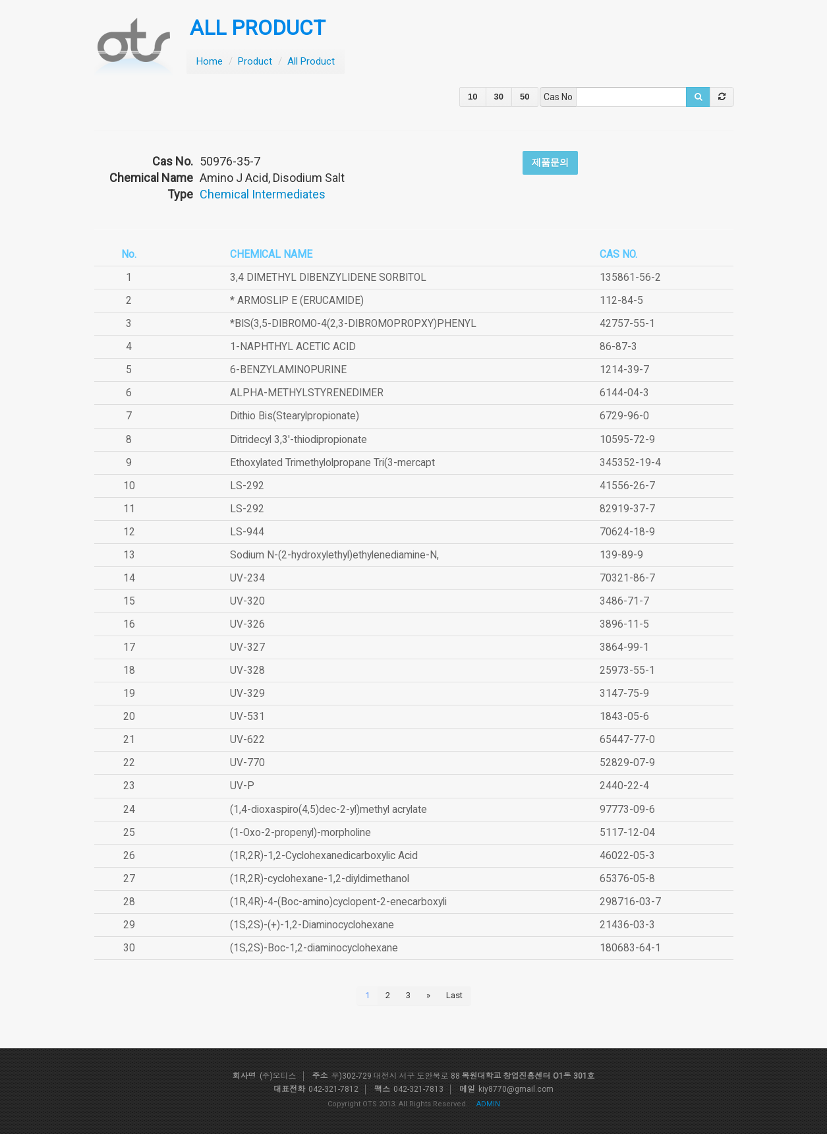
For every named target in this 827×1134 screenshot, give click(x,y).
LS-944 (247, 532)
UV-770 (247, 763)
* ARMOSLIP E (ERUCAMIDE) (297, 301)
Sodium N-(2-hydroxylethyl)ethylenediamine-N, (334, 555)
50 (524, 97)
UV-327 (247, 647)
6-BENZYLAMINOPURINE (288, 370)
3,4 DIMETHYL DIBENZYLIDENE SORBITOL (328, 278)
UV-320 (247, 601)
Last (454, 995)
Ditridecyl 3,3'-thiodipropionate (298, 440)
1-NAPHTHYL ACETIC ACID (293, 347)
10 (472, 97)
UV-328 (247, 670)
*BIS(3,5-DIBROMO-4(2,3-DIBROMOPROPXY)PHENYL (353, 324)
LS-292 (247, 486)
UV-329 (247, 694)
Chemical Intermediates (263, 194)
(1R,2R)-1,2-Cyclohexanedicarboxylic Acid (324, 856)
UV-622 (247, 740)
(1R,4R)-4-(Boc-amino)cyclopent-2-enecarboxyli (338, 902)
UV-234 (247, 578)
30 (498, 97)
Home (209, 61)
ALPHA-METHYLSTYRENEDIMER (307, 393)
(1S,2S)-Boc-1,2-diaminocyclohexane (314, 948)
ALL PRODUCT (258, 28)
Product (255, 61)
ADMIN (488, 1104)
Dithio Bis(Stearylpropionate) (294, 416)
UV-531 (247, 717)
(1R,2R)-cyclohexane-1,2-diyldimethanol (319, 879)
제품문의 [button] (550, 162)
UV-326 (247, 624)
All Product (311, 61)
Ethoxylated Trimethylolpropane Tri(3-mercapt (332, 463)
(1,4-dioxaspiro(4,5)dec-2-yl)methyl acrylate (328, 810)
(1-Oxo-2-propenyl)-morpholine (300, 833)
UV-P (242, 786)
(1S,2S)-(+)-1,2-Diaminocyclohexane (312, 925)
